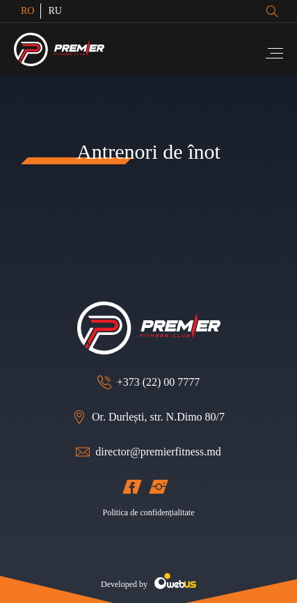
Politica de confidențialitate (149, 512)
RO (27, 11)
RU (54, 11)
